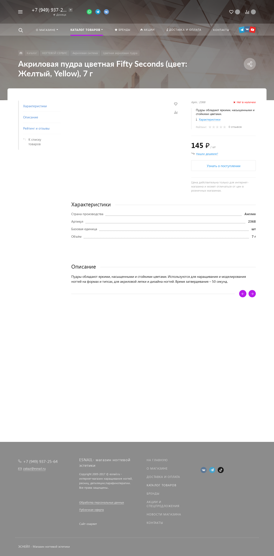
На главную (157, 460)
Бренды (153, 493)
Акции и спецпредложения (163, 504)
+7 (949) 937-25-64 (52, 9)
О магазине (157, 468)
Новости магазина (164, 514)
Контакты (155, 523)
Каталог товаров (161, 485)
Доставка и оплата (163, 477)
